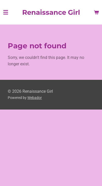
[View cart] (96, 12)
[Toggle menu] (5, 12)
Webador (34, 98)
